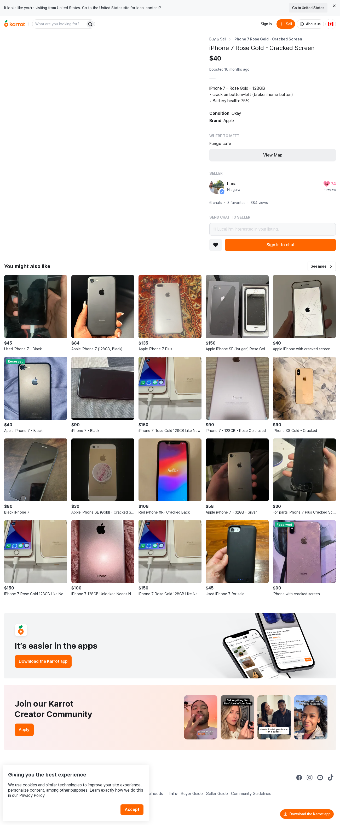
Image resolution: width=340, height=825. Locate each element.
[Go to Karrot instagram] (310, 777)
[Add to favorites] (215, 245)
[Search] (90, 24)
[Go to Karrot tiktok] (330, 777)
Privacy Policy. (70, 784)
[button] (322, 266)
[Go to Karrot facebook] (299, 777)
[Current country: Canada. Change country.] (330, 24)
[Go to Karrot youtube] (320, 777)
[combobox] (59, 24)
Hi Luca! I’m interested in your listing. (272, 229)
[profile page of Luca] (216, 186)
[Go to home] (14, 24)
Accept (135, 798)
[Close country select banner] (334, 5)
